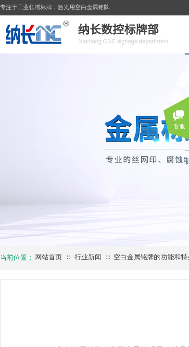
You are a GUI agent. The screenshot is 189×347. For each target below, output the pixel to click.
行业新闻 (88, 257)
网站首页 (48, 257)
